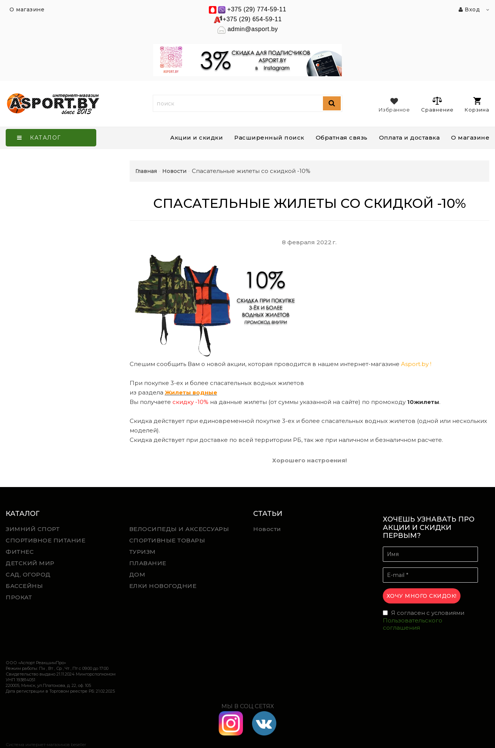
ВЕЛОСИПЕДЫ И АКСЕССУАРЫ (179, 529)
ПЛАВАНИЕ (147, 563)
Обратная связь (342, 137)
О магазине (470, 137)
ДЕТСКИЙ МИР (30, 563)
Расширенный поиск (269, 137)
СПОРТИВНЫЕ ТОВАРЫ (167, 540)
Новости (267, 529)
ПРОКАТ (19, 597)
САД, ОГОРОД (28, 574)
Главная (146, 171)
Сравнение (437, 104)
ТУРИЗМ (142, 551)
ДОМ (137, 574)
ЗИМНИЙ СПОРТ (33, 529)
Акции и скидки (196, 137)
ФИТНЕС (20, 551)
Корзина (477, 105)
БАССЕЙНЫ (24, 585)
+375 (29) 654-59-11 (252, 19)
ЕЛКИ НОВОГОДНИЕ (163, 585)
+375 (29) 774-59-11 (257, 9)
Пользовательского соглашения (412, 624)
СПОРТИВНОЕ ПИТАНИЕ (45, 540)
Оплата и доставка (409, 137)
